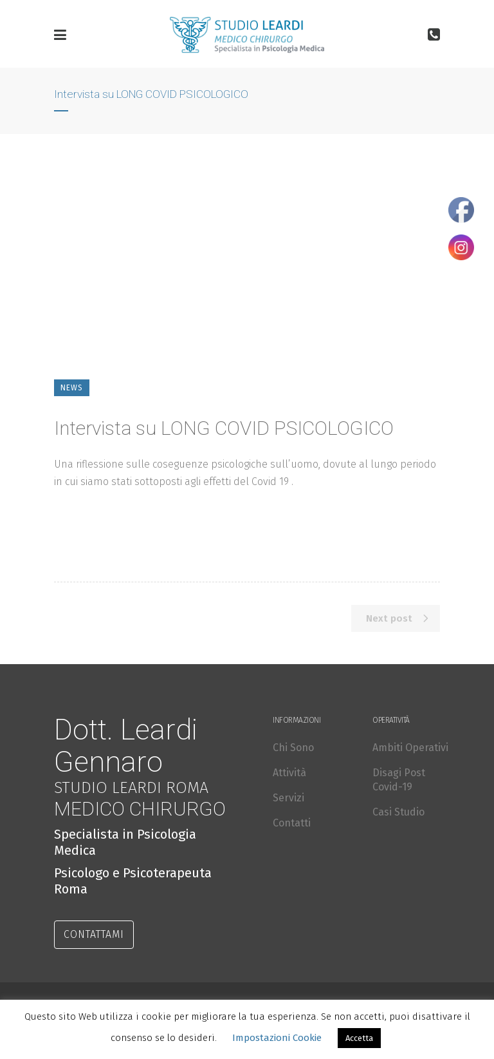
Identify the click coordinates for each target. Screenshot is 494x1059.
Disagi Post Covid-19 (398, 780)
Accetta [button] (359, 1038)
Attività (289, 773)
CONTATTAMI (94, 934)
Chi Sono (293, 747)
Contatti (292, 823)
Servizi (288, 798)
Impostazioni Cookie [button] (277, 1038)
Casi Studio (398, 812)
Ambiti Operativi (410, 747)
